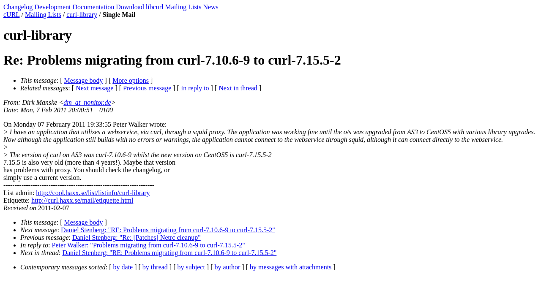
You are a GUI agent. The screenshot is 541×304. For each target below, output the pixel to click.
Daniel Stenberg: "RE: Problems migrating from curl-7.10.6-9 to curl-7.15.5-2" (168, 229)
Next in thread (238, 88)
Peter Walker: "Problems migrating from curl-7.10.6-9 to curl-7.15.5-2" (148, 245)
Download (130, 7)
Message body (83, 80)
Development (52, 7)
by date (123, 267)
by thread (155, 267)
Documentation (94, 7)
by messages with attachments (290, 267)
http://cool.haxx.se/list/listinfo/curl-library (93, 192)
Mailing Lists (183, 7)
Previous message (147, 88)
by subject (191, 267)
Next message (94, 88)
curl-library (81, 14)
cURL (11, 14)
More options (130, 80)
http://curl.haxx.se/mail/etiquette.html (82, 200)
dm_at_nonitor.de (87, 102)
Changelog (18, 7)
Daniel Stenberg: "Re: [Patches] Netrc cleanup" (136, 237)
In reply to (195, 88)
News (210, 7)
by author (227, 267)
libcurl (155, 7)
